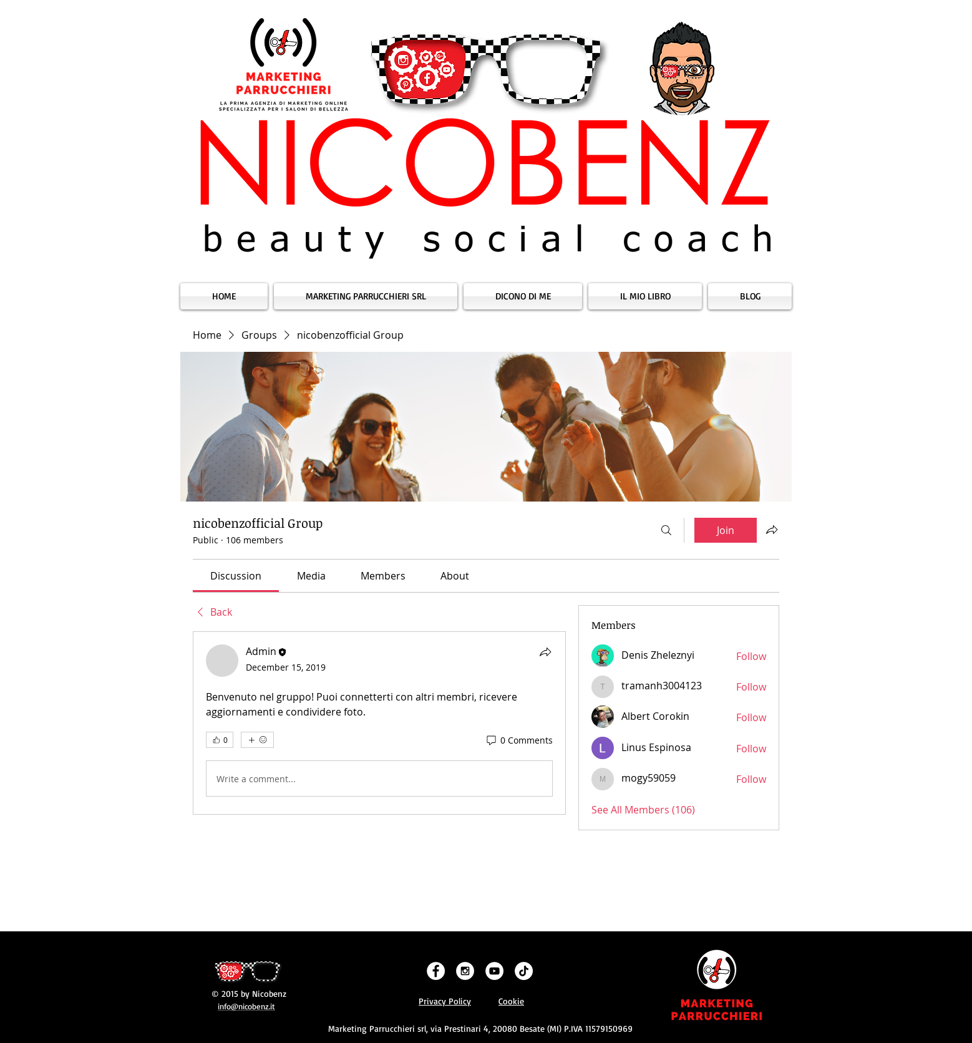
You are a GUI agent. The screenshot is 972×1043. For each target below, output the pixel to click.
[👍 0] (219, 740)
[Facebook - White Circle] (436, 971)
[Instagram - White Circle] (465, 971)
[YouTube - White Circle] (494, 971)
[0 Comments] (519, 740)
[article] (379, 723)
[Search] (666, 530)
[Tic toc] (524, 971)
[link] (235, 576)
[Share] (545, 651)
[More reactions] (257, 740)
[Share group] (771, 529)
